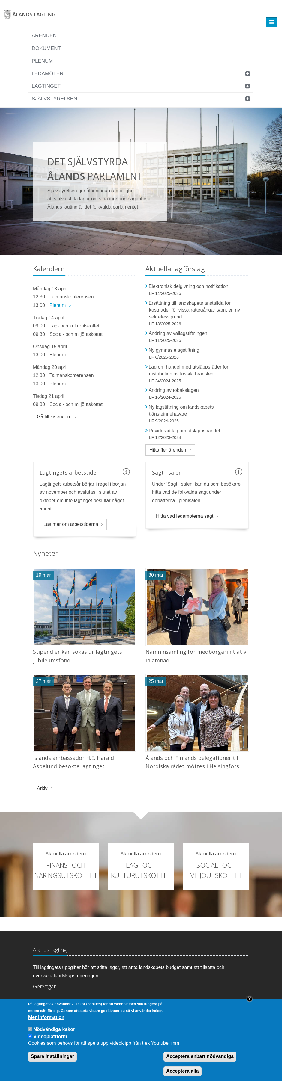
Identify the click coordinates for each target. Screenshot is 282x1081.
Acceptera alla (182, 1071)
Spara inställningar (52, 1056)
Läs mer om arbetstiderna (71, 524)
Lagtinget (46, 86)
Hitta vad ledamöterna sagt (184, 516)
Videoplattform (50, 1036)
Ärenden (44, 35)
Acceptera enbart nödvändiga (200, 1056)
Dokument (46, 48)
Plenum (42, 61)
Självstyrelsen (54, 99)
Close (249, 999)
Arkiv (42, 788)
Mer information (46, 1017)
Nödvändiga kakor (54, 1029)
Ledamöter (48, 73)
